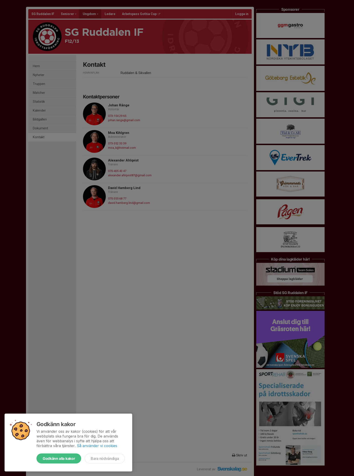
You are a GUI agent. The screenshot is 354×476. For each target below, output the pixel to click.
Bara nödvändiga (105, 458)
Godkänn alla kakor (59, 458)
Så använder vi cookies (97, 445)
